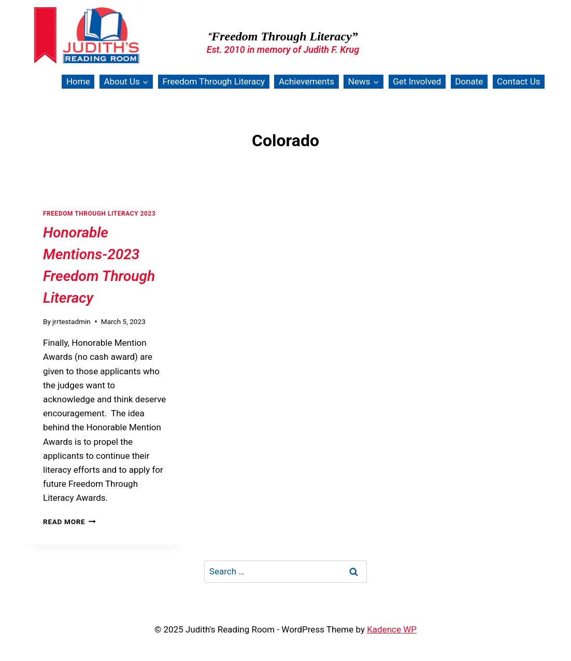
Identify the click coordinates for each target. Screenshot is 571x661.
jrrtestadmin (71, 321)
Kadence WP (392, 629)
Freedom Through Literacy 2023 (99, 213)
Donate (469, 81)
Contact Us (518, 81)
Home (78, 81)
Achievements (306, 81)
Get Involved (417, 81)
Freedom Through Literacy (213, 81)
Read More (69, 521)
